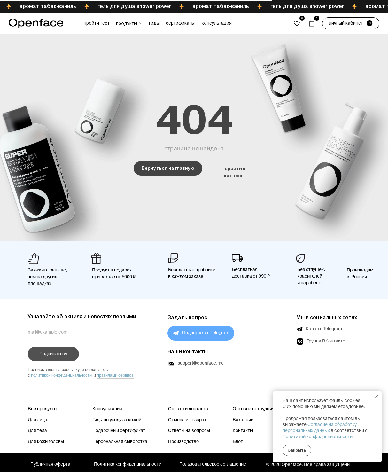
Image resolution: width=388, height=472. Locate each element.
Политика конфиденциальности (127, 464)
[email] (82, 332)
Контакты (243, 431)
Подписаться (53, 354)
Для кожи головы (46, 441)
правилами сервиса (115, 375)
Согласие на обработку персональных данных (320, 427)
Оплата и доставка (188, 409)
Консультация (217, 23)
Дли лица (37, 420)
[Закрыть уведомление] (377, 396)
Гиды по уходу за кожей (116, 420)
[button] (141, 23)
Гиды (154, 23)
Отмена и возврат (187, 420)
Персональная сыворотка (119, 441)
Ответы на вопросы (189, 431)
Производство (183, 441)
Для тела (37, 431)
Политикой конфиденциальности (318, 437)
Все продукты (42, 409)
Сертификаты (180, 23)
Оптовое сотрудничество (260, 409)
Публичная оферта (50, 464)
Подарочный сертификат (118, 431)
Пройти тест (97, 23)
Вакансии (243, 420)
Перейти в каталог (233, 172)
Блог (238, 441)
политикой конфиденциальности (61, 375)
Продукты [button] (126, 23)
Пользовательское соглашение (212, 464)
